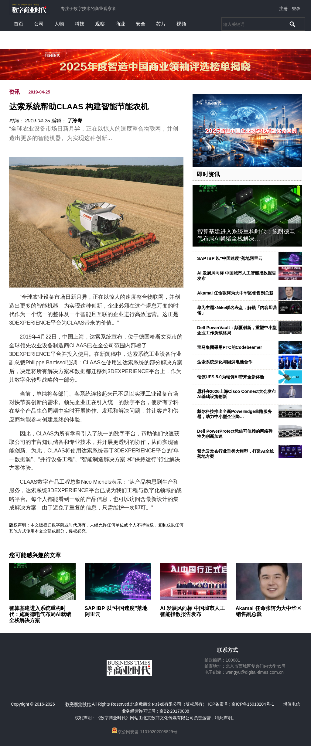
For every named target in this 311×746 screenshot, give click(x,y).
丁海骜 (74, 120)
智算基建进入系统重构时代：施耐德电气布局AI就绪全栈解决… (246, 235)
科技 (79, 23)
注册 (283, 8)
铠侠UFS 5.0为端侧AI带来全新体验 (230, 376)
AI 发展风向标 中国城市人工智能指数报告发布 (192, 611)
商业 (120, 23)
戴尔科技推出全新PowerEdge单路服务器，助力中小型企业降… (234, 414)
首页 (18, 23)
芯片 (161, 23)
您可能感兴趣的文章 (35, 555)
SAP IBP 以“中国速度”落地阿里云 (229, 258)
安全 (140, 23)
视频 (181, 23)
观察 (100, 23)
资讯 (14, 92)
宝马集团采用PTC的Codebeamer (229, 347)
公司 (39, 23)
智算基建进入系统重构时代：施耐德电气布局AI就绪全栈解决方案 (40, 614)
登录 (296, 8)
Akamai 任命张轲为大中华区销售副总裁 (235, 293)
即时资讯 (208, 174)
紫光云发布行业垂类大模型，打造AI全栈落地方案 (235, 454)
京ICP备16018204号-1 (252, 704)
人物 (59, 23)
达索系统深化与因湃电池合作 (224, 361)
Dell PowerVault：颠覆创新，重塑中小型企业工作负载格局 (237, 330)
